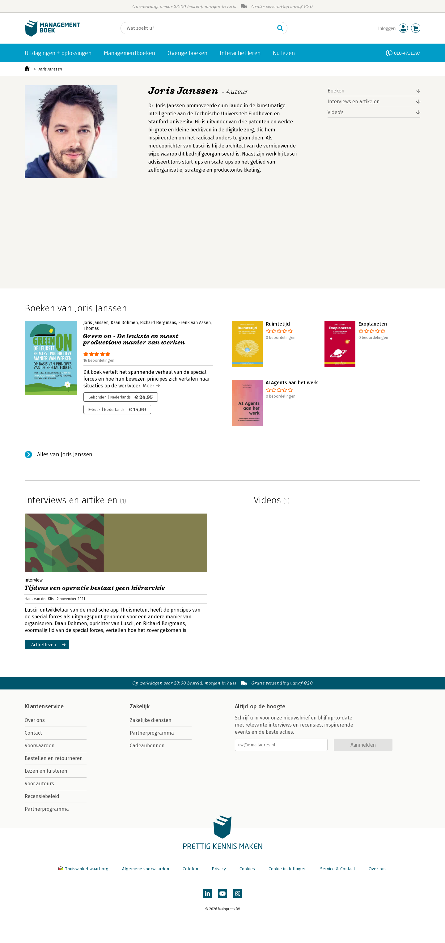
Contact (33, 733)
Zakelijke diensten (151, 720)
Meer (148, 386)
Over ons (35, 720)
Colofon (190, 869)
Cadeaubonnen (147, 746)
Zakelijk (140, 706)
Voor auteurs (39, 784)
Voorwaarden (40, 746)
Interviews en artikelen (354, 102)
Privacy (219, 869)
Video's (336, 112)
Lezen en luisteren (46, 771)
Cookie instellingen (288, 869)
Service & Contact (337, 869)
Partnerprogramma (47, 809)
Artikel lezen (43, 644)
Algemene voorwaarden (145, 869)
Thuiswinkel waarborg (84, 869)
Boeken (336, 91)
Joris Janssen (50, 69)
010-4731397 (407, 53)
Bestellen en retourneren (54, 758)
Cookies (247, 869)
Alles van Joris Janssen (64, 454)
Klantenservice (44, 706)
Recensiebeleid (42, 796)
